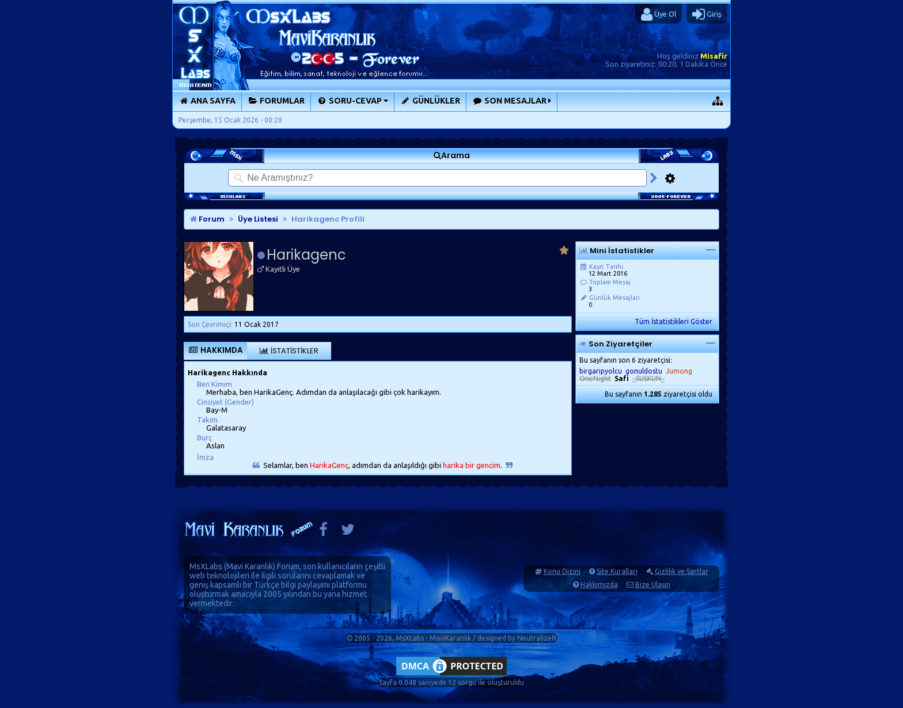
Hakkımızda (599, 584)
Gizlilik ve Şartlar (681, 571)
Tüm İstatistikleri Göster (673, 321)
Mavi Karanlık (249, 566)
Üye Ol (658, 14)
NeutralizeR (536, 638)
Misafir (713, 56)
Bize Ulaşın (652, 584)
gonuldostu (643, 371)
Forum (207, 219)
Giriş (707, 14)
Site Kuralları (617, 571)
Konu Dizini (562, 571)
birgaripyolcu (600, 371)
